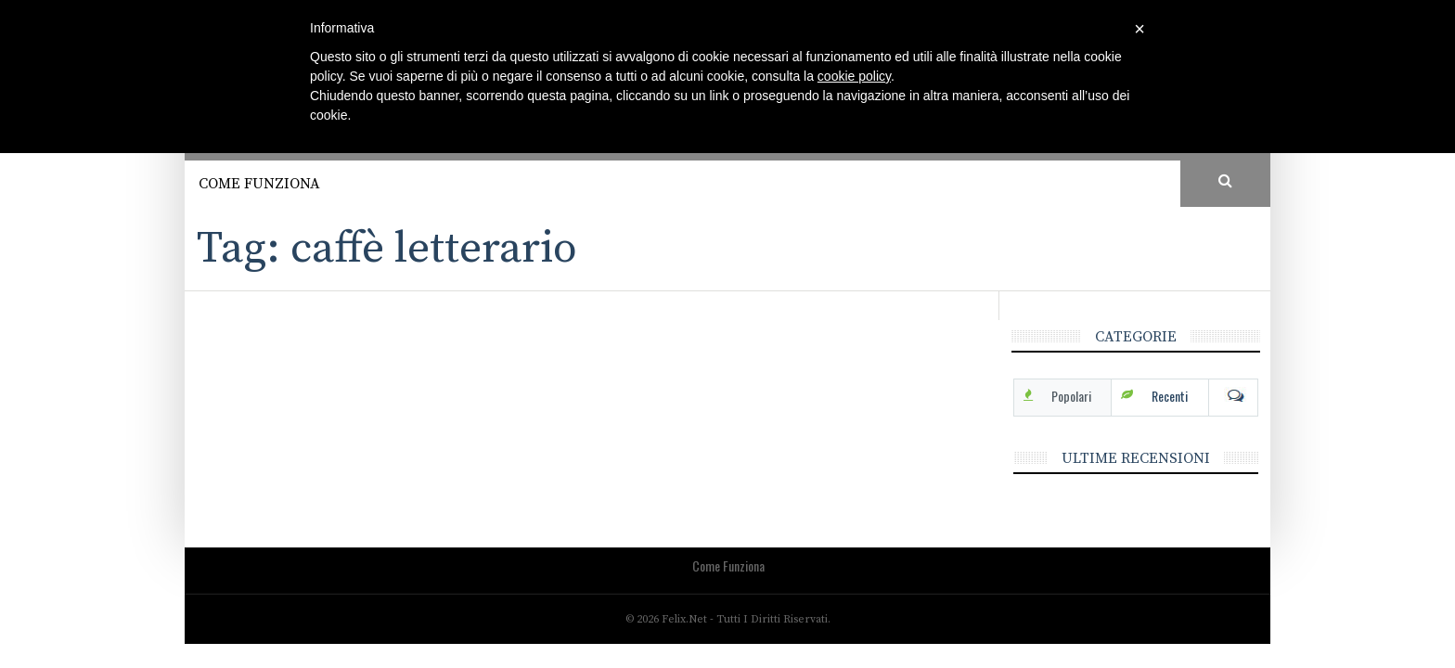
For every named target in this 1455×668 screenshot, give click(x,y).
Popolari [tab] (1071, 395)
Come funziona (259, 183)
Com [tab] (1233, 396)
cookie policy (854, 76)
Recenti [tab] (1170, 395)
